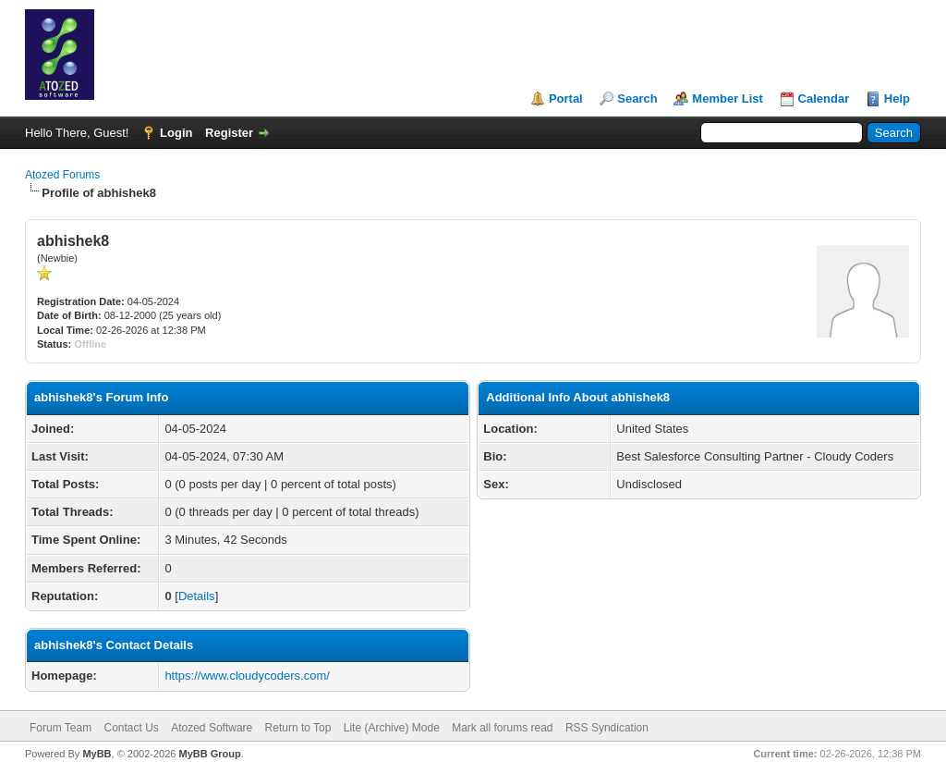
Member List (727, 98)
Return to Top (298, 727)
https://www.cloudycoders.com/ (246, 675)
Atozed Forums (62, 174)
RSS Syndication (607, 727)
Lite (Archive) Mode (392, 727)
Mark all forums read (502, 727)
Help (897, 98)
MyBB (96, 753)
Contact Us (130, 727)
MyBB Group (209, 753)
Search (637, 98)
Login (176, 133)
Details (196, 596)
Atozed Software (211, 727)
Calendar (824, 98)
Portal (566, 98)
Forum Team (60, 727)
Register (229, 133)
